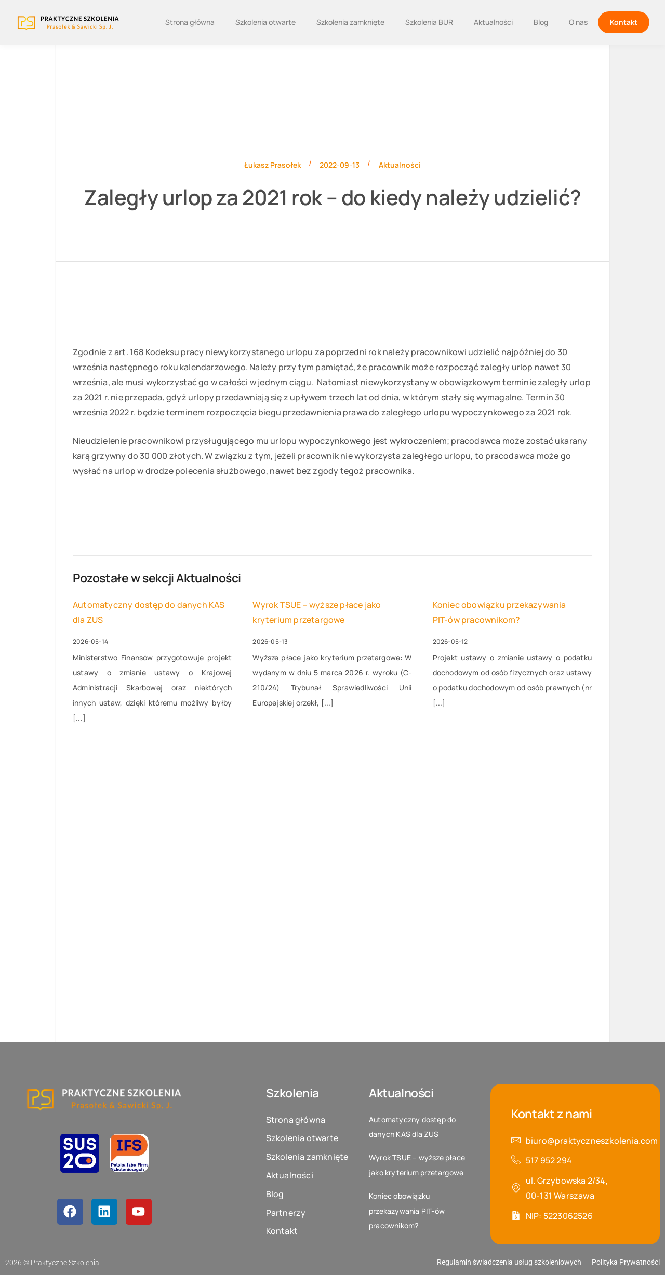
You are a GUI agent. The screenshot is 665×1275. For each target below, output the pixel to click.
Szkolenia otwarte (265, 22)
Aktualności (493, 22)
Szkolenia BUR (429, 22)
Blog (541, 22)
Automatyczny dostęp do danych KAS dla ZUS (149, 612)
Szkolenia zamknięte (350, 22)
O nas (578, 22)
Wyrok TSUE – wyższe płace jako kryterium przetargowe (316, 612)
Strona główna (190, 22)
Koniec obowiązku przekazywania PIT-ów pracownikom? (499, 612)
